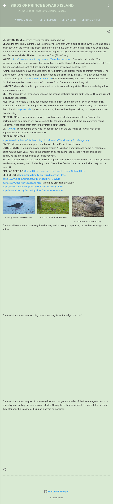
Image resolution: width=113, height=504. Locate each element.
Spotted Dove (31, 171)
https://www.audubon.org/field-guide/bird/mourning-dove (33, 186)
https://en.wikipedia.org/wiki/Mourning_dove (42, 175)
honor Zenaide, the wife (39, 78)
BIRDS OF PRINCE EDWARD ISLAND (42, 5)
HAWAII (11, 128)
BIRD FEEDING (48, 19)
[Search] (108, 6)
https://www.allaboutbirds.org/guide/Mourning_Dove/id (31, 178)
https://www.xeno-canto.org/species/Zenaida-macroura (40, 59)
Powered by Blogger (56, 491)
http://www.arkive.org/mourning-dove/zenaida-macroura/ (33, 190)
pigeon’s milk (24, 109)
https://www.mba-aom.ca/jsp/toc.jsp (22, 182)
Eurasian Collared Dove (73, 171)
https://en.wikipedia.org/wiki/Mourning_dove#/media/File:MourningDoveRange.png (46, 140)
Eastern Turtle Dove (50, 171)
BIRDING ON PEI (91, 19)
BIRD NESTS (69, 19)
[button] (108, 32)
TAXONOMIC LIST (23, 19)
